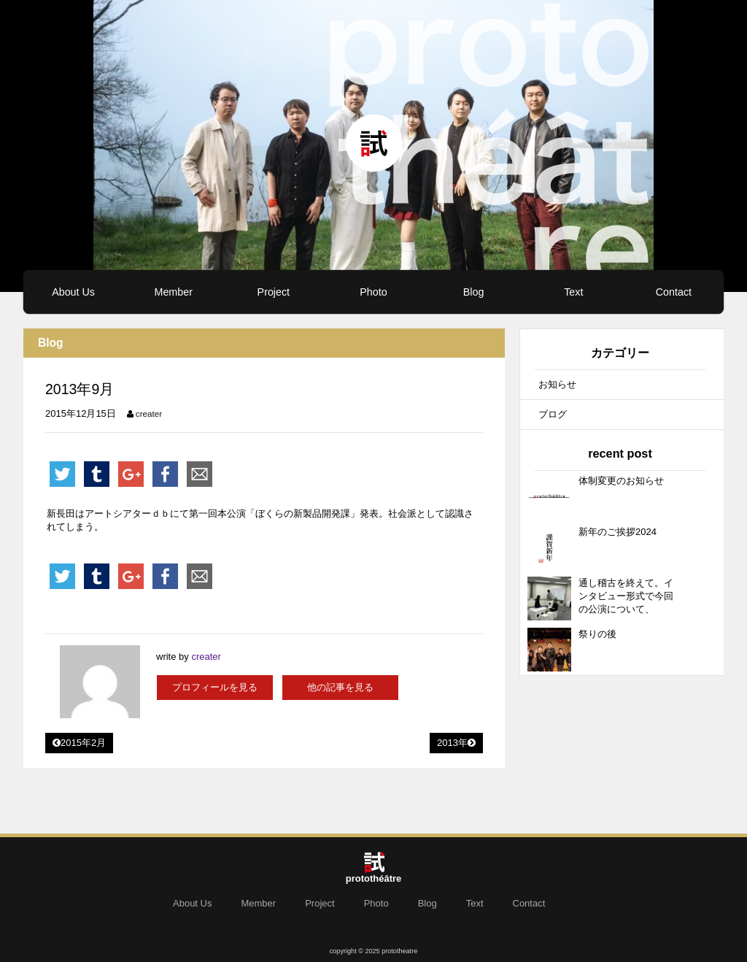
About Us (73, 292)
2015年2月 (79, 742)
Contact (674, 292)
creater (149, 413)
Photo (373, 292)
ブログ (552, 414)
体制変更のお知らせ (621, 480)
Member (173, 292)
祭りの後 (597, 633)
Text (573, 292)
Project (274, 292)
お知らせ (557, 384)
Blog (473, 292)
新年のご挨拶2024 (617, 531)
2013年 (456, 742)
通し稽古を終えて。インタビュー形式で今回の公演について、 (625, 596)
